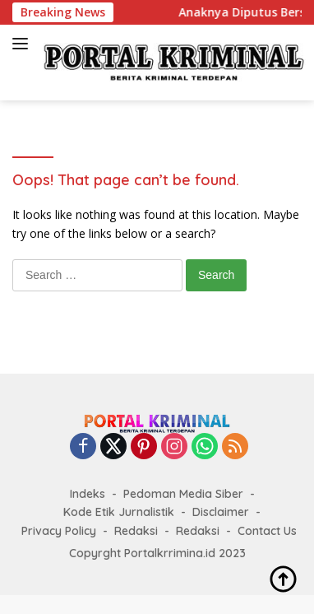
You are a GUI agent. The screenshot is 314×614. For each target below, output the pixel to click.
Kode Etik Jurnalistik (118, 512)
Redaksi (136, 530)
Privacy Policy (58, 530)
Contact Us (267, 530)
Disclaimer (220, 512)
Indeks (87, 493)
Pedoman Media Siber (183, 493)
